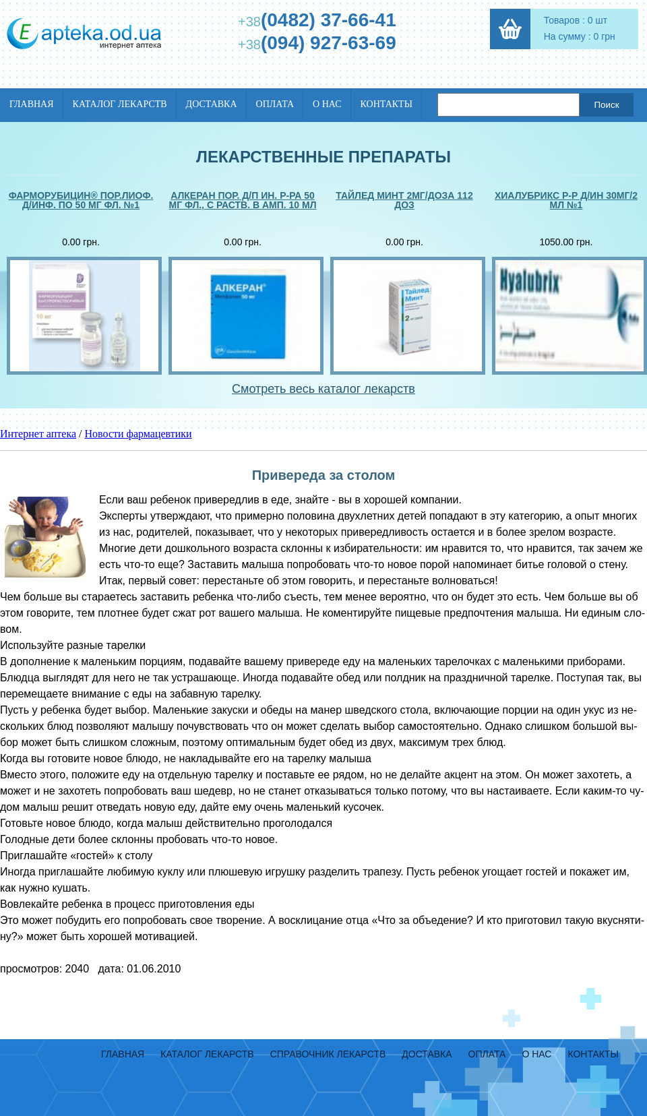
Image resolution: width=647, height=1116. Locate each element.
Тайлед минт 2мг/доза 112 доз (404, 200)
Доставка (211, 104)
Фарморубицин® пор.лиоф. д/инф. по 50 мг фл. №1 (81, 200)
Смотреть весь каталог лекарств (323, 389)
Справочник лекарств (328, 1054)
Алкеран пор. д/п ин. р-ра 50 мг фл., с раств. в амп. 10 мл (242, 200)
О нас (327, 104)
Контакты (386, 104)
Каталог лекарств (120, 104)
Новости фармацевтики (138, 433)
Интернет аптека (38, 433)
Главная (31, 104)
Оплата (275, 104)
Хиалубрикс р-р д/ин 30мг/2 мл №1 (566, 200)
